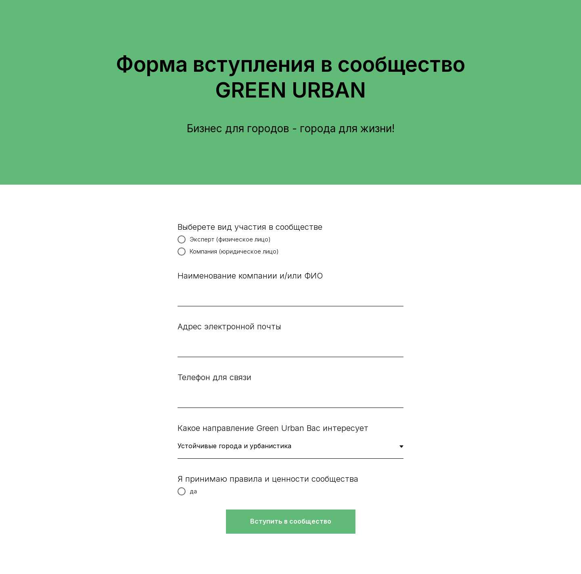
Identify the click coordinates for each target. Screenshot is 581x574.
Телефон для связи (214, 377)
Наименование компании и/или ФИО (250, 276)
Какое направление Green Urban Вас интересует (273, 428)
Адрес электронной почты (229, 326)
